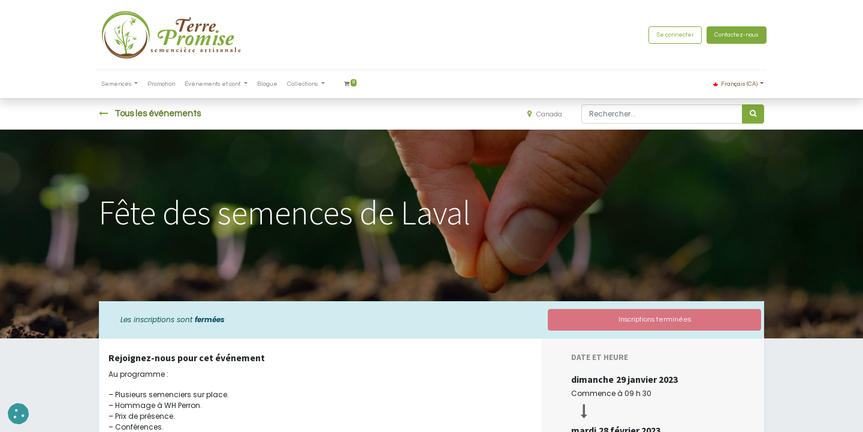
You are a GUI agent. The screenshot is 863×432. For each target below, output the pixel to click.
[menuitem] (164, 84)
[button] (18, 413)
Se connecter (673, 35)
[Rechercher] (753, 114)
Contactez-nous (734, 35)
